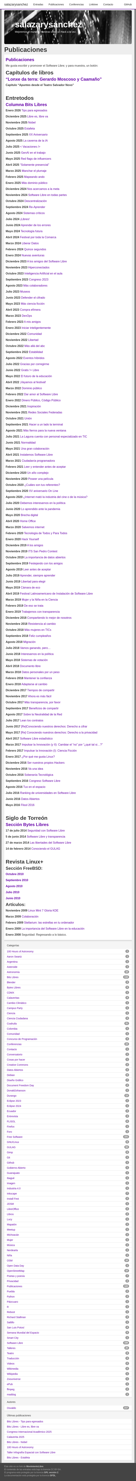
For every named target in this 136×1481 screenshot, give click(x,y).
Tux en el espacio (34, 786)
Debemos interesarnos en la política (42, 503)
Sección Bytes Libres (27, 824)
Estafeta (29, 128)
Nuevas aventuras (33, 255)
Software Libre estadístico (36, 738)
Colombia (12, 1028)
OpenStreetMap (15, 1270)
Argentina (12, 961)
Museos (25, 291)
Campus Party (15, 1008)
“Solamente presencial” (34, 164)
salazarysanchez (16, 4)
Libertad (33, 339)
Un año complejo (38, 472)
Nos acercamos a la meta (43, 188)
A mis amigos (32, 321)
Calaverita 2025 (15, 1437)
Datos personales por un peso (41, 672)
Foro (9, 1131)
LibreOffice (13, 1209)
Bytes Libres (14, 987)
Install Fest (13, 1198)
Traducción (13, 1358)
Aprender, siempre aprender (37, 575)
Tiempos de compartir (41, 690)
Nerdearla (12, 1250)
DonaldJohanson (16, 1090)
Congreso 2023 (38, 279)
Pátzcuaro (12, 1301)
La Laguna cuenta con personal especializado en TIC (53, 436)
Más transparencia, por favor (42, 702)
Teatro (10, 1353)
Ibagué (11, 1178)
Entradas (38, 4)
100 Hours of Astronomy (20, 951)
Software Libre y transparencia (46, 836)
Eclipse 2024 (14, 1106)
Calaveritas (13, 997)
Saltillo (10, 1322)
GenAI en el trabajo (33, 152)
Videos (11, 1363)
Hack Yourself (30, 539)
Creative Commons (17, 1064)
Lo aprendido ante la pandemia (40, 509)
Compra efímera (30, 309)
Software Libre (15, 1343)
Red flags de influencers (36, 158)
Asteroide (12, 966)
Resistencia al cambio (42, 623)
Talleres (11, 1348)
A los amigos (35, 545)
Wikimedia (12, 1368)
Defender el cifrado (33, 297)
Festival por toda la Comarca (38, 237)
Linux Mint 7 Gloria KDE (43, 910)
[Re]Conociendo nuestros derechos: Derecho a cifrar (54, 726)
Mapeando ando (34, 176)
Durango (11, 1095)
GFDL (53, 1475)
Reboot (11, 1312)
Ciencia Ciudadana (17, 1018)
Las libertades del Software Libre (50, 842)
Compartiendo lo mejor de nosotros (49, 617)
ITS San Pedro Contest (42, 551)
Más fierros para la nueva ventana (44, 430)
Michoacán (13, 1234)
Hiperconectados (38, 267)
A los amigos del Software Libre (47, 261)
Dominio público (32, 388)
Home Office (28, 521)
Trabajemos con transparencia (41, 611)
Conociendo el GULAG (45, 848)
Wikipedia (12, 1373)
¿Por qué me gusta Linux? (38, 756)
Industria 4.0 (14, 1188)
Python (11, 1296)
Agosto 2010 (14, 886)
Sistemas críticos (34, 213)
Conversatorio (14, 1054)
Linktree (93, 4)
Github (10, 1162)
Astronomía (13, 972)
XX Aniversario (38, 134)
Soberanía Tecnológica (38, 774)
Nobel (32, 122)
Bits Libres (12, 977)
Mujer (10, 1240)
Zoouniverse (14, 1379)
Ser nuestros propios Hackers (46, 762)
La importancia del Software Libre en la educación (53, 928)
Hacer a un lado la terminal (46, 424)
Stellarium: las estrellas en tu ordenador (49, 922)
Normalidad (28, 442)
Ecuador (11, 1111)
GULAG (11, 1147)
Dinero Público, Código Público (41, 400)
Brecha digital (29, 515)
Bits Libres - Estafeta (18, 1457)
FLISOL (11, 1121)
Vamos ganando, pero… (35, 647)
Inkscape (12, 1193)
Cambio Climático (16, 1003)
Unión (28, 418)
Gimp (10, 1152)
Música (11, 1245)
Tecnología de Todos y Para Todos (45, 533)
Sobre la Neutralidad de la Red (42, 714)
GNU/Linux (13, 1142)
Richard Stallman (16, 1317)
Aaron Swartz (14, 956)
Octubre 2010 (15, 874)
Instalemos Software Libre (36, 454)
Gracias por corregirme (34, 364)
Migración (29, 641)
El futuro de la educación (36, 376)
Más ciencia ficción (32, 303)
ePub (10, 1384)
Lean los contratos (31, 720)
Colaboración (30, 916)
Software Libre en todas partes (47, 194)
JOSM (10, 1203)
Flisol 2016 (27, 804)
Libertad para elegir (33, 581)
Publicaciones (56, 4)
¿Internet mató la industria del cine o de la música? (55, 496)
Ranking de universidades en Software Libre (48, 792)
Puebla (11, 1291)
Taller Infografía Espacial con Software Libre (31, 1452)
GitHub (128, 4)
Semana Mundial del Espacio (23, 1332)
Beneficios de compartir (44, 708)
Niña (9, 1255)
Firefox (11, 1126)
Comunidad (34, 333)
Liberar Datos (30, 243)
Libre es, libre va (37, 116)
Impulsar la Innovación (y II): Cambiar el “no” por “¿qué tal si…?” (62, 744)
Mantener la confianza (38, 678)
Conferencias (76, 4)
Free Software (14, 1136)
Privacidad (12, 1281)
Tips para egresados (34, 110)
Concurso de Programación (22, 1039)
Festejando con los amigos (46, 563)
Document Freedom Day (20, 1085)
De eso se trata (33, 605)
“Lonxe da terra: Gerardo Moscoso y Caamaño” (54, 79)
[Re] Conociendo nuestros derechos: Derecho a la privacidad (59, 732)
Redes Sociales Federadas (45, 412)
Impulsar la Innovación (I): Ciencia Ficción (50, 750)
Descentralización (35, 201)
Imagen (11, 1183)
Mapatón (11, 1224)
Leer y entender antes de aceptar (45, 466)
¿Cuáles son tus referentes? (42, 484)
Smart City (12, 1337)
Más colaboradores (35, 285)
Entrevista (12, 1116)
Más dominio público (34, 182)
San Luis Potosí (15, 1327)
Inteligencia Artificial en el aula (43, 273)
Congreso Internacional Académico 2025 (29, 1431)
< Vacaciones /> (30, 146)
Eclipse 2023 (14, 1100)
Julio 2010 (12, 892)
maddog (11, 1394)
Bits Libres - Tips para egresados (25, 1421)
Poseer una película (40, 478)
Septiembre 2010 (17, 880)
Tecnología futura (31, 231)
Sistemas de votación (34, 660)
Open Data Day (15, 1265)
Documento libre (30, 666)
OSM (10, 1260)
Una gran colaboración (35, 448)
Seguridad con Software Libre (46, 830)
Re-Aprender (37, 207)
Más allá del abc (34, 345)
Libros (10, 1214)
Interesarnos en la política (37, 653)
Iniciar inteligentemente (36, 327)
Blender (11, 982)
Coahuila (12, 1023)
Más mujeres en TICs (37, 629)
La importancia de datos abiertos (45, 557)
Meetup (11, 1229)
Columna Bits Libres (26, 104)
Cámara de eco (30, 587)
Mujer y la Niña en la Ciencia (40, 599)
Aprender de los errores (36, 225)
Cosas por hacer (16, 1059)
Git (8, 1157)
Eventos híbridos (33, 358)
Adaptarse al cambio (34, 684)
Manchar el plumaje (34, 170)
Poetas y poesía (16, 1276)
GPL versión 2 (51, 1472)
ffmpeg (11, 1389)
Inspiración (34, 406)
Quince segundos (35, 249)
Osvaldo (11, 1408)
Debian (11, 1075)
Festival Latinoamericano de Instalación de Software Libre (56, 593)
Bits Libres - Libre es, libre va (23, 1426)
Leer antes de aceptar (37, 569)
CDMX (10, 992)
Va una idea (35, 768)
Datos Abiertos (30, 798)
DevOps (27, 315)
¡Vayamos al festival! (33, 382)
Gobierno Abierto (16, 1167)
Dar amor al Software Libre (41, 394)
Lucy (9, 1219)
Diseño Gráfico (15, 1080)
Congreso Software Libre (44, 780)
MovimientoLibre (34, 1466)
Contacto (108, 4)
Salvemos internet (33, 527)
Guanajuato (13, 1173)
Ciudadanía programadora (38, 460)
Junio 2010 (13, 898)
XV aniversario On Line (43, 490)
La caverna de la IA (35, 140)
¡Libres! (25, 219)
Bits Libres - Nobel (17, 1442)
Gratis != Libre (30, 370)
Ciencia (11, 1013)
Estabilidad (36, 352)
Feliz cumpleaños (40, 635)
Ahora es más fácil (39, 696)
